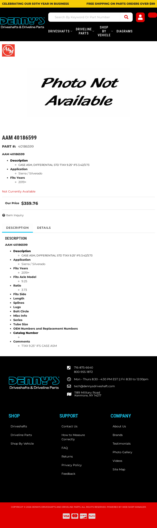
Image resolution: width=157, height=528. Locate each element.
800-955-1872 (83, 372)
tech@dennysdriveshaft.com (94, 386)
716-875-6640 (83, 367)
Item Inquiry (15, 215)
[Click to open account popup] (140, 17)
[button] (90, 17)
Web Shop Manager (134, 507)
